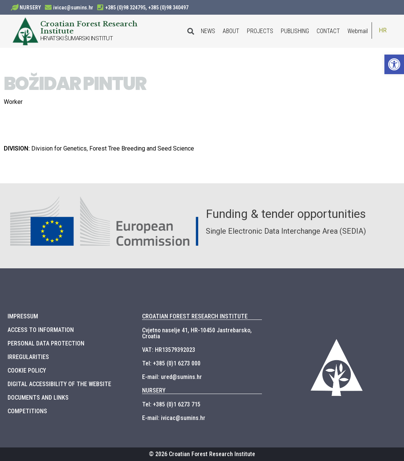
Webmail (357, 31)
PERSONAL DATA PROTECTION (46, 343)
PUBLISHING (295, 31)
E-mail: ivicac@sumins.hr (173, 417)
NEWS (208, 31)
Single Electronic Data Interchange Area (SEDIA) (286, 231)
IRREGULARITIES (28, 357)
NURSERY (30, 8)
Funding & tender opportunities (286, 214)
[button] (394, 64)
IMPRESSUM (23, 316)
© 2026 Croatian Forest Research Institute (202, 454)
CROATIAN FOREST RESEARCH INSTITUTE (195, 316)
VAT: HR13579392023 (168, 349)
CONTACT (328, 31)
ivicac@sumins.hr (73, 8)
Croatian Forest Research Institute (89, 27)
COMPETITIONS (27, 411)
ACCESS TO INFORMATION (41, 329)
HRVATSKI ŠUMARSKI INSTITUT (76, 38)
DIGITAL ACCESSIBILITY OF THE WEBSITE (59, 384)
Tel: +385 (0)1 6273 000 (171, 363)
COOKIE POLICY (27, 370)
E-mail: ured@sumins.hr (172, 376)
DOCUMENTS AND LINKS (38, 397)
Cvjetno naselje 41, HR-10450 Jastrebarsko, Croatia (197, 333)
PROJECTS (260, 31)
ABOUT (231, 31)
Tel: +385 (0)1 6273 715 (171, 404)
